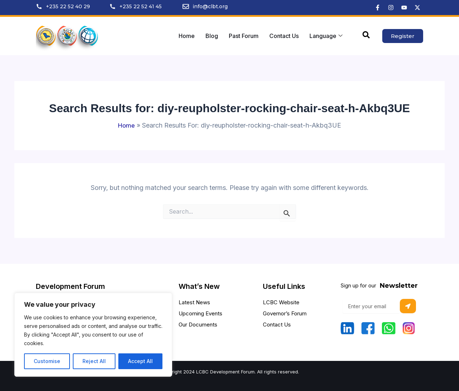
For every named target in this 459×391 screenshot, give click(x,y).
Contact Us (284, 35)
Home (187, 35)
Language (325, 35)
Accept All (140, 361)
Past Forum (244, 35)
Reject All (94, 361)
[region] (93, 335)
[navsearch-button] (366, 36)
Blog (211, 35)
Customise (47, 361)
